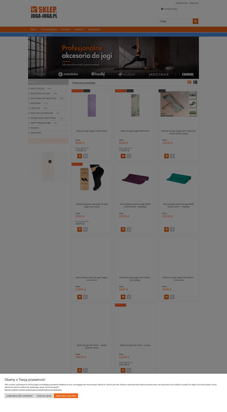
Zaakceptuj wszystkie (66, 395)
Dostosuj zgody (44, 395)
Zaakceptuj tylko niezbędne (20, 395)
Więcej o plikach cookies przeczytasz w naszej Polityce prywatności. (33, 389)
